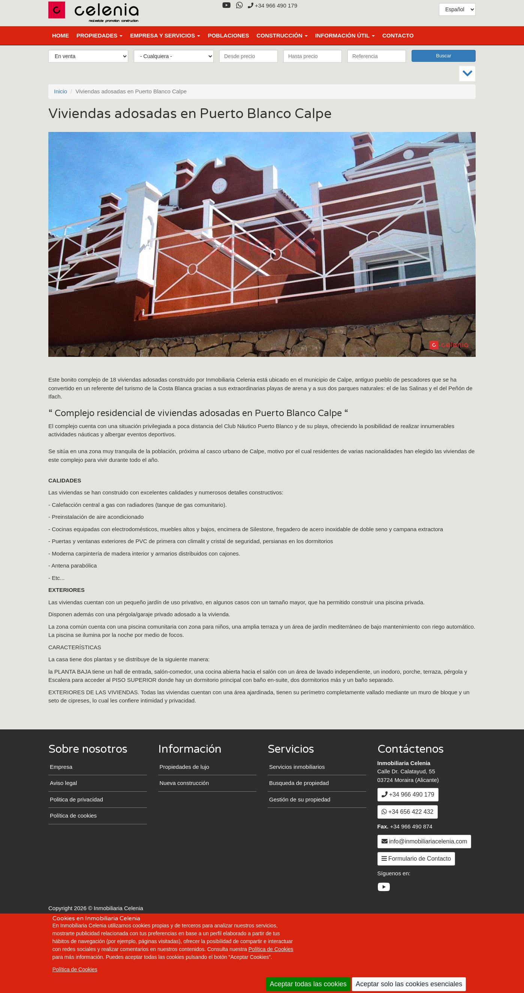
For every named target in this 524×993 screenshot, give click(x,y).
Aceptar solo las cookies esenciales (409, 984)
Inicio (60, 91)
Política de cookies (73, 867)
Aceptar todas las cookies (308, 984)
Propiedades (99, 35)
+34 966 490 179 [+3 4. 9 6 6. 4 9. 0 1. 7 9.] (272, 5)
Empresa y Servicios (165, 35)
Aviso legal (63, 835)
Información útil (345, 35)
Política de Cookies (271, 949)
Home (60, 35)
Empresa (61, 818)
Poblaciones (228, 35)
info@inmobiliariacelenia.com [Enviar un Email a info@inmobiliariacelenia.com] (424, 893)
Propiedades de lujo (185, 818)
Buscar (443, 55)
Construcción (282, 35)
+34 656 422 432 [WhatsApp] (408, 864)
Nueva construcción (184, 835)
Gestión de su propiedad (299, 851)
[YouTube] (226, 5)
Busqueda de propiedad (299, 835)
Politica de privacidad (76, 851)
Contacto (398, 35)
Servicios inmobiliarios (297, 818)
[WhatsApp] (239, 5)
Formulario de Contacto (416, 910)
